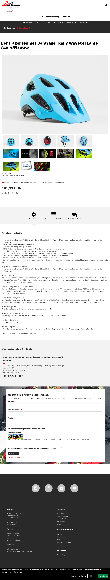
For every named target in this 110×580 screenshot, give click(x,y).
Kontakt (59, 534)
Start (41, 17)
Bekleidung (72, 23)
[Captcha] (55, 444)
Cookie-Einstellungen (79, 576)
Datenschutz (61, 537)
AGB (58, 539)
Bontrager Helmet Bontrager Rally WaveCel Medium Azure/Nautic (33, 357)
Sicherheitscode (14, 432)
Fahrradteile (58, 23)
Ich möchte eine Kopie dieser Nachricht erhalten (27, 429)
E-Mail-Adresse (14, 410)
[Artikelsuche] (106, 5)
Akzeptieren (103, 576)
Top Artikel (61, 555)
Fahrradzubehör (43, 23)
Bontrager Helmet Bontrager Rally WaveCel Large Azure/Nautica (49, 45)
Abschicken (13, 453)
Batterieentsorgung (64, 542)
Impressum (61, 545)
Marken (83, 23)
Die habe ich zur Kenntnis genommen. (32, 448)
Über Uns (67, 17)
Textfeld (11, 418)
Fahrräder (27, 23)
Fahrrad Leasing (52, 17)
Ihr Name (11, 401)
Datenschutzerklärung (20, 448)
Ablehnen (92, 576)
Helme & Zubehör (23, 28)
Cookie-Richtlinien (15, 572)
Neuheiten (61, 524)
